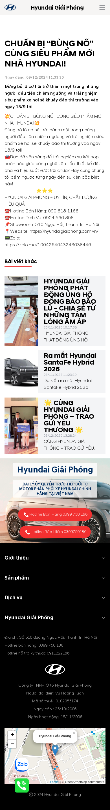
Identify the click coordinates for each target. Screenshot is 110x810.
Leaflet (55, 782)
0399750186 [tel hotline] (75, 531)
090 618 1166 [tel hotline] (63, 211)
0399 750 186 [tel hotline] (75, 514)
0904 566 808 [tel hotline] (58, 218)
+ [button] (12, 735)
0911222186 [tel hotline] (58, 653)
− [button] (12, 744)
